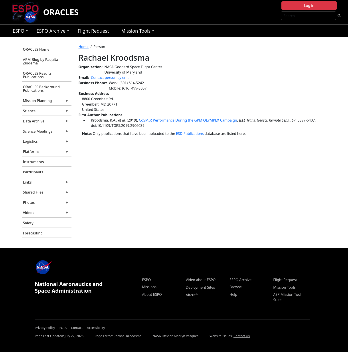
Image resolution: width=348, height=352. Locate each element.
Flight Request (93, 31)
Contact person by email (111, 77)
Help (233, 294)
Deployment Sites (200, 287)
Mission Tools (137, 32)
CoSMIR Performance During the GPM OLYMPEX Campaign (188, 120)
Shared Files (45, 193)
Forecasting (33, 233)
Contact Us (241, 336)
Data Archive (45, 122)
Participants (33, 172)
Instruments (33, 161)
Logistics (45, 142)
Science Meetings (45, 132)
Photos (45, 203)
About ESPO (152, 294)
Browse (235, 286)
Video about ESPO (201, 279)
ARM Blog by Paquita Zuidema (40, 61)
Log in (309, 5)
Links (45, 183)
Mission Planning (45, 101)
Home (84, 46)
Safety (28, 222)
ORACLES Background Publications (41, 88)
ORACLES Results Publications (37, 75)
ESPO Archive (52, 32)
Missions (149, 286)
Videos (45, 213)
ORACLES (61, 12)
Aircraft (192, 294)
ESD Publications (190, 133)
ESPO (19, 32)
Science (45, 112)
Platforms (45, 152)
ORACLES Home (36, 49)
